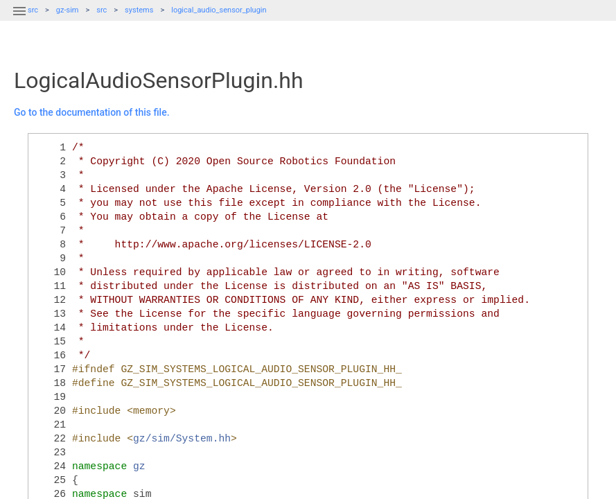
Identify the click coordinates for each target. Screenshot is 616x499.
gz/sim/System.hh (182, 439)
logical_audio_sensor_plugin (218, 10)
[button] (19, 19)
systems (139, 10)
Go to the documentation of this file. (92, 112)
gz (139, 466)
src (101, 10)
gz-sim (67, 10)
